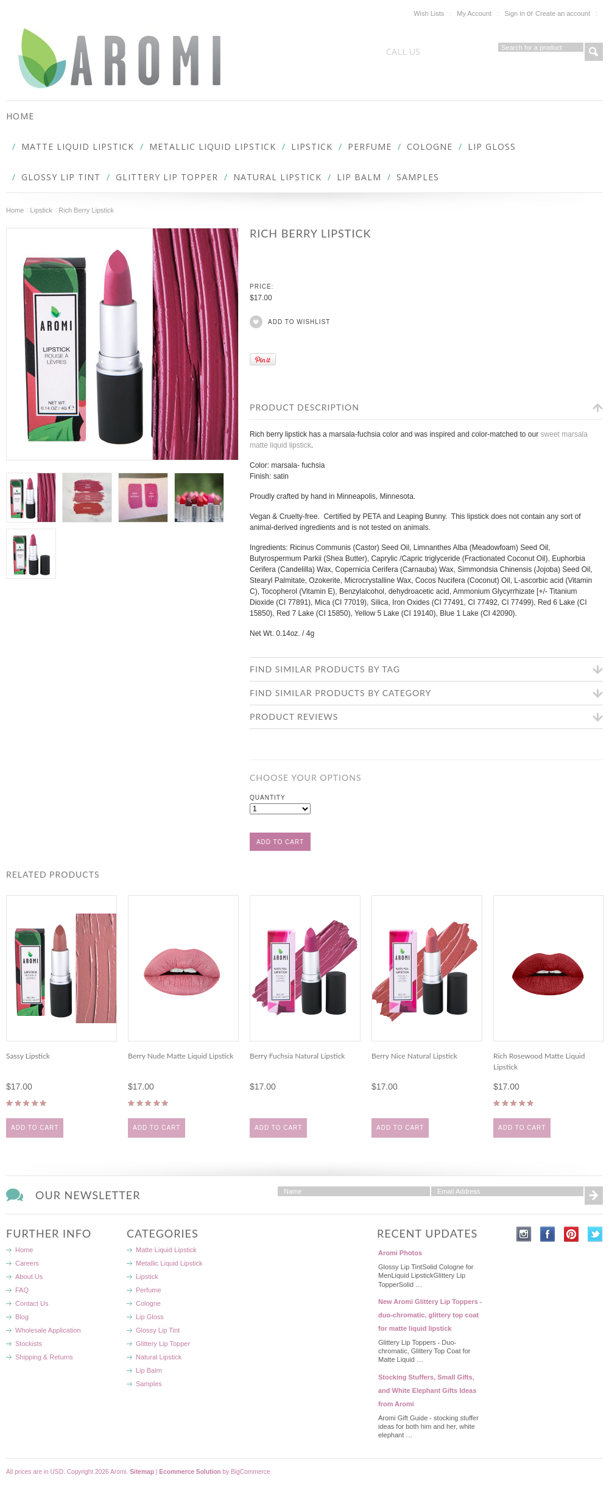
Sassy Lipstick (28, 1055)
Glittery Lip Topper (167, 177)
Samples (417, 177)
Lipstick (312, 146)
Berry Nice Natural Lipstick (414, 1055)
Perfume (370, 146)
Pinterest (571, 1234)
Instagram (524, 1234)
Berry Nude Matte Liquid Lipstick (180, 1055)
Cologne (429, 146)
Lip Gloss (492, 146)
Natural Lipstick (277, 177)
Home (15, 210)
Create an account (562, 13)
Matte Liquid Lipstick (77, 146)
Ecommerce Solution (189, 1471)
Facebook (547, 1234)
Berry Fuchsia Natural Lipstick (297, 1055)
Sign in (514, 13)
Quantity (268, 797)
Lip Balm (359, 177)
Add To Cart (34, 1127)
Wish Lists (429, 13)
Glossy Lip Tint (60, 177)
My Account (474, 13)
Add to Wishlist (299, 322)
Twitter (595, 1234)
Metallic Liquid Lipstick (212, 146)
